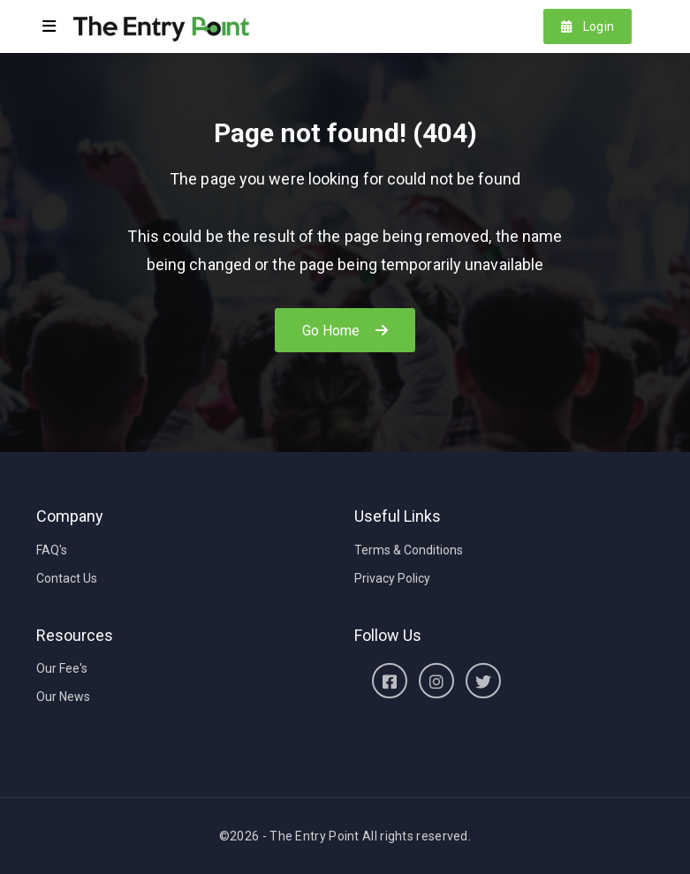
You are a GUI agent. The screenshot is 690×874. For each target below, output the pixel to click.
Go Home (345, 330)
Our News (63, 696)
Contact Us (66, 578)
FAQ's (51, 550)
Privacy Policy (392, 578)
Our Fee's (61, 668)
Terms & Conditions (408, 550)
